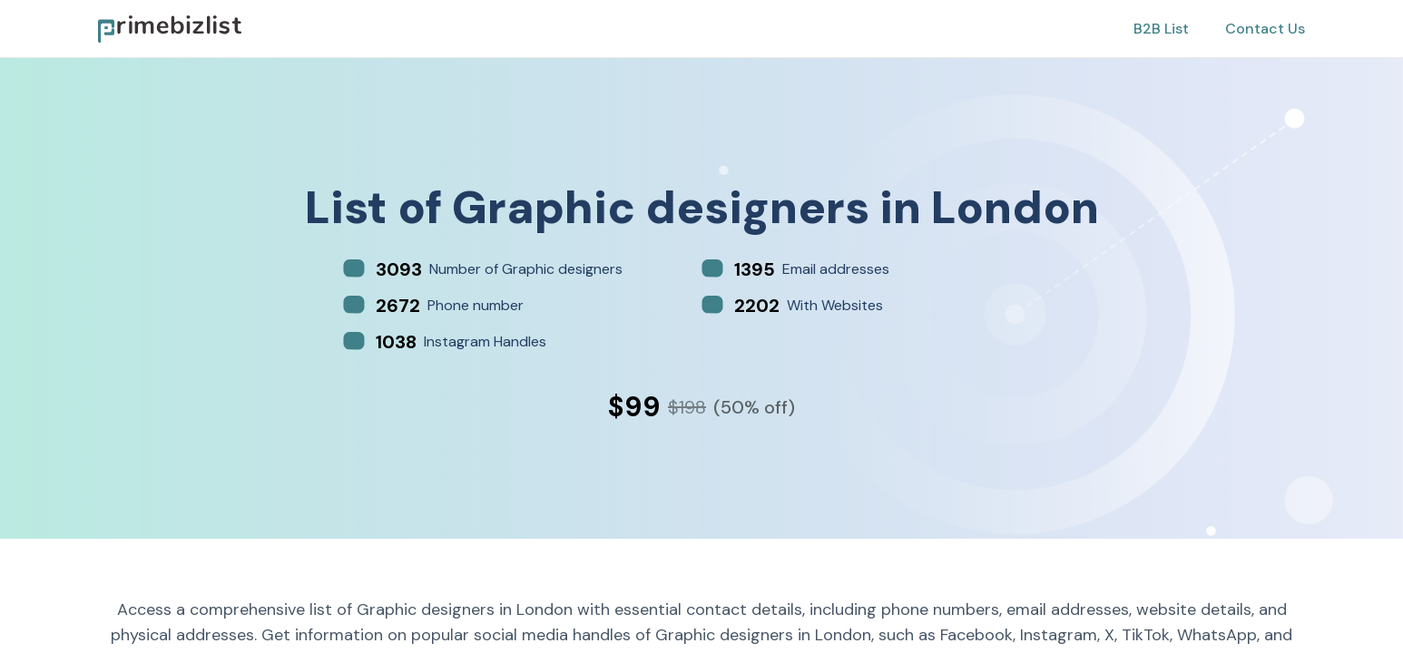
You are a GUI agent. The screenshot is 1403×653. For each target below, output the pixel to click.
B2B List (1161, 28)
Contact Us (1265, 28)
